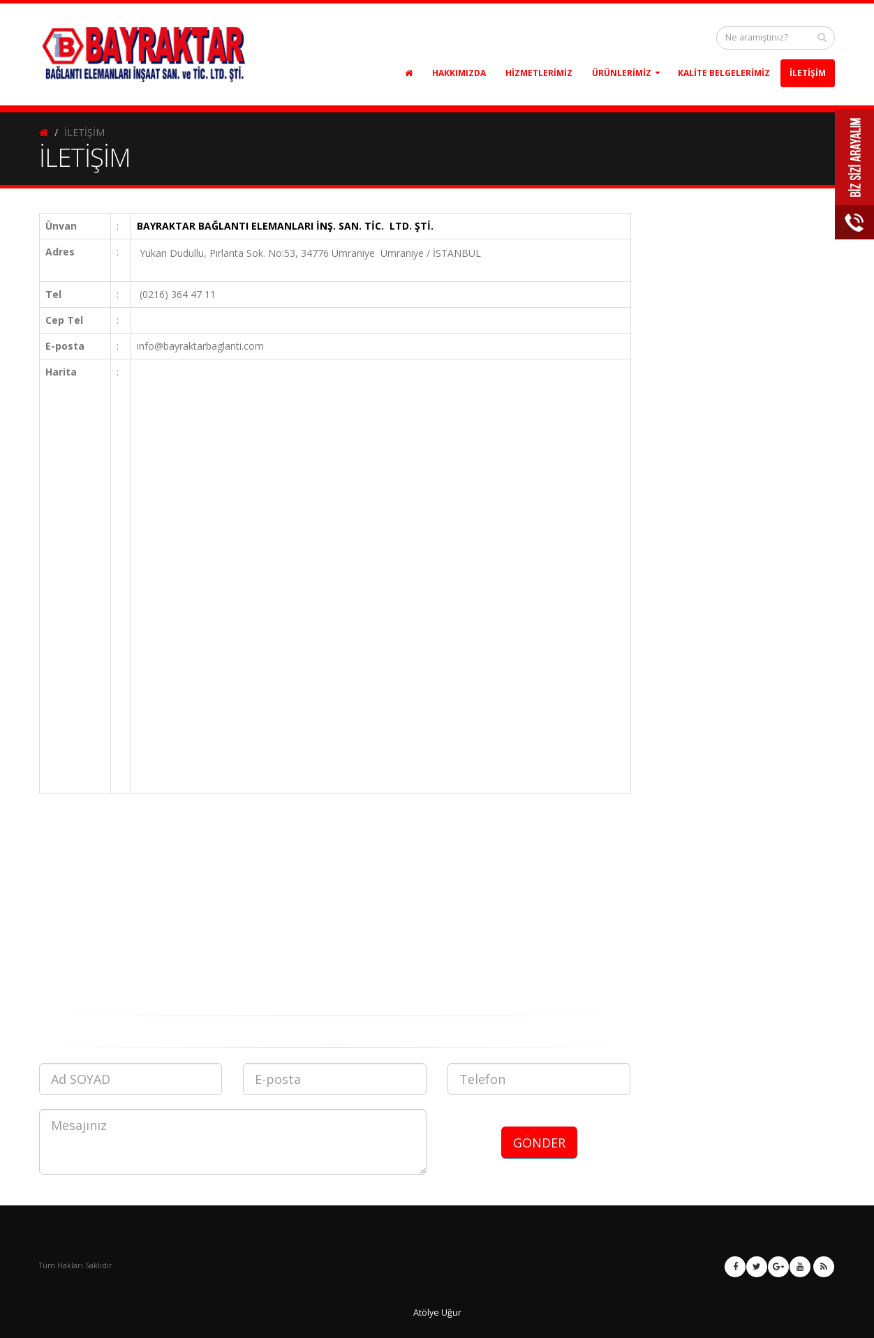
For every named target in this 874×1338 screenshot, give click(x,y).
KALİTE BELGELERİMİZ (724, 73)
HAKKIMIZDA (459, 73)
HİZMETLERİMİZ (538, 73)
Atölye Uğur (437, 1312)
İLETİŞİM (808, 73)
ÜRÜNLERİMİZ (621, 73)
